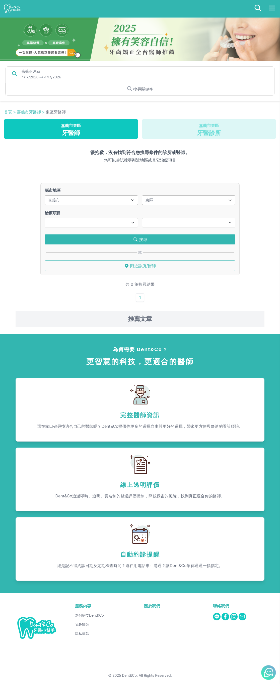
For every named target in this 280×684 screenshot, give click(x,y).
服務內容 (83, 605)
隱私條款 (82, 633)
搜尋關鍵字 (140, 89)
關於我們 (152, 605)
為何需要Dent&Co (89, 615)
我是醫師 (82, 624)
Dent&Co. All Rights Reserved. (147, 675)
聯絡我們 (221, 605)
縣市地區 (53, 190)
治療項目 (53, 212)
